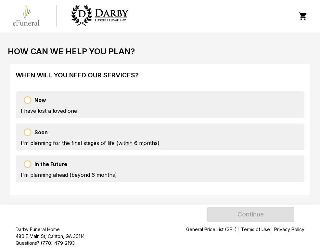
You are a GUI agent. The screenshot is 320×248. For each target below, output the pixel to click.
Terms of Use (255, 229)
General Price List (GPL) (211, 229)
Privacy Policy (289, 229)
